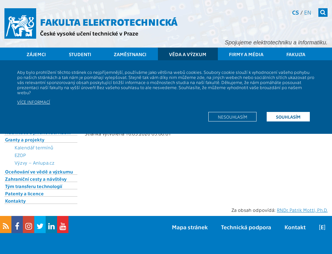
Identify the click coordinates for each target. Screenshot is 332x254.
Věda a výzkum (187, 54)
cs (295, 12)
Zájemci (36, 54)
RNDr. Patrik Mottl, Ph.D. (302, 210)
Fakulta (295, 54)
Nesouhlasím (232, 116)
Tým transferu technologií (33, 186)
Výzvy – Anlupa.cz (35, 163)
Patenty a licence (24, 193)
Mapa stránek (190, 227)
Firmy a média (246, 54)
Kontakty (15, 201)
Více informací (33, 101)
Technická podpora (246, 227)
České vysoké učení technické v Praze (89, 33)
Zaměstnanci (130, 54)
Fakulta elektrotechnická (109, 21)
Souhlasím (288, 116)
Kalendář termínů (34, 147)
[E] (322, 227)
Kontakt (295, 227)
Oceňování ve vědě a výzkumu (39, 171)
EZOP (20, 155)
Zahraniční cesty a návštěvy (36, 179)
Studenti (80, 54)
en (307, 12)
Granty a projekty (24, 139)
